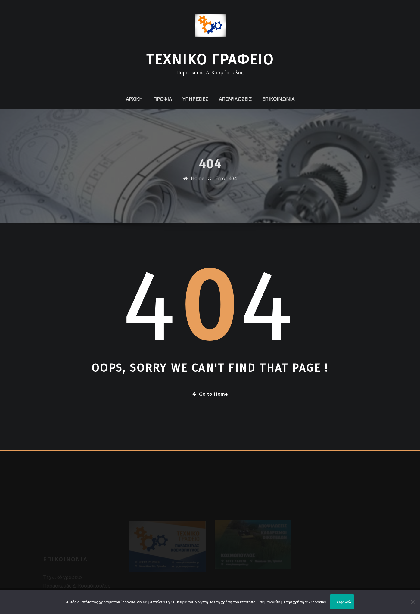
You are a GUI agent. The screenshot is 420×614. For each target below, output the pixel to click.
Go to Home (210, 394)
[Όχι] (412, 602)
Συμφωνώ (342, 602)
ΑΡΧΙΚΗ (134, 99)
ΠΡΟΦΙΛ (162, 99)
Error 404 (226, 182)
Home (197, 182)
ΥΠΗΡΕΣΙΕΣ (195, 99)
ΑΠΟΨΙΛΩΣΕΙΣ (235, 99)
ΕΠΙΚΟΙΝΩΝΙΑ (278, 99)
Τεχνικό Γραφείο (210, 59)
